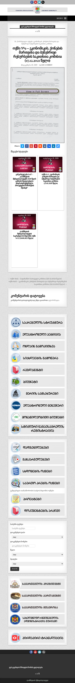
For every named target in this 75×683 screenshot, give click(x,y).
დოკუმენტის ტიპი (17, 532)
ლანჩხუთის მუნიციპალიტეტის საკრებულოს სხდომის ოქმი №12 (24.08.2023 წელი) (24, 234)
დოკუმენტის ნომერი (18, 542)
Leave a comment (46, 65)
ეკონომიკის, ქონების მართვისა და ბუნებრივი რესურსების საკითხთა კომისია (40, 42)
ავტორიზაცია (53, 300)
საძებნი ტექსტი (16, 524)
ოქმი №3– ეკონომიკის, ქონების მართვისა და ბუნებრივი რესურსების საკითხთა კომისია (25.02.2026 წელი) (51, 178)
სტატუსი (13, 559)
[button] (60, 18)
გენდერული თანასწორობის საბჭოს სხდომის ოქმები (32, 491)
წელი (12, 550)
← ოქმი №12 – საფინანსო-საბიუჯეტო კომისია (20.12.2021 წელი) (35, 279)
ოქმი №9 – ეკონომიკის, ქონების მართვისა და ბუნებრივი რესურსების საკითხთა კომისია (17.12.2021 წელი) (37, 54)
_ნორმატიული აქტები (25, 41)
